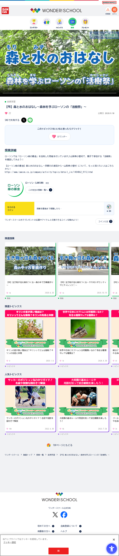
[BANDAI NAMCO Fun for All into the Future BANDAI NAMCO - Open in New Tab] (109, 2)
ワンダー (58, 136)
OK (58, 551)
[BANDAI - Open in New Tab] (5, 10)
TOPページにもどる (62, 445)
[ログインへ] (114, 10)
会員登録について (69, 526)
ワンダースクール (12, 455)
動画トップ (27, 455)
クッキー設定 (9, 542)
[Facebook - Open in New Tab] (64, 514)
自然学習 (51, 455)
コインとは (103, 221)
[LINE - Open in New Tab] (30, 120)
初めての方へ (44, 526)
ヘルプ (64, 531)
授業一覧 (40, 455)
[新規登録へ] (108, 10)
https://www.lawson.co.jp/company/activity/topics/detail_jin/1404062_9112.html (49, 172)
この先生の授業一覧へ (38, 190)
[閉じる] (113, 539)
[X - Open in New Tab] (23, 120)
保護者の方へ (44, 531)
